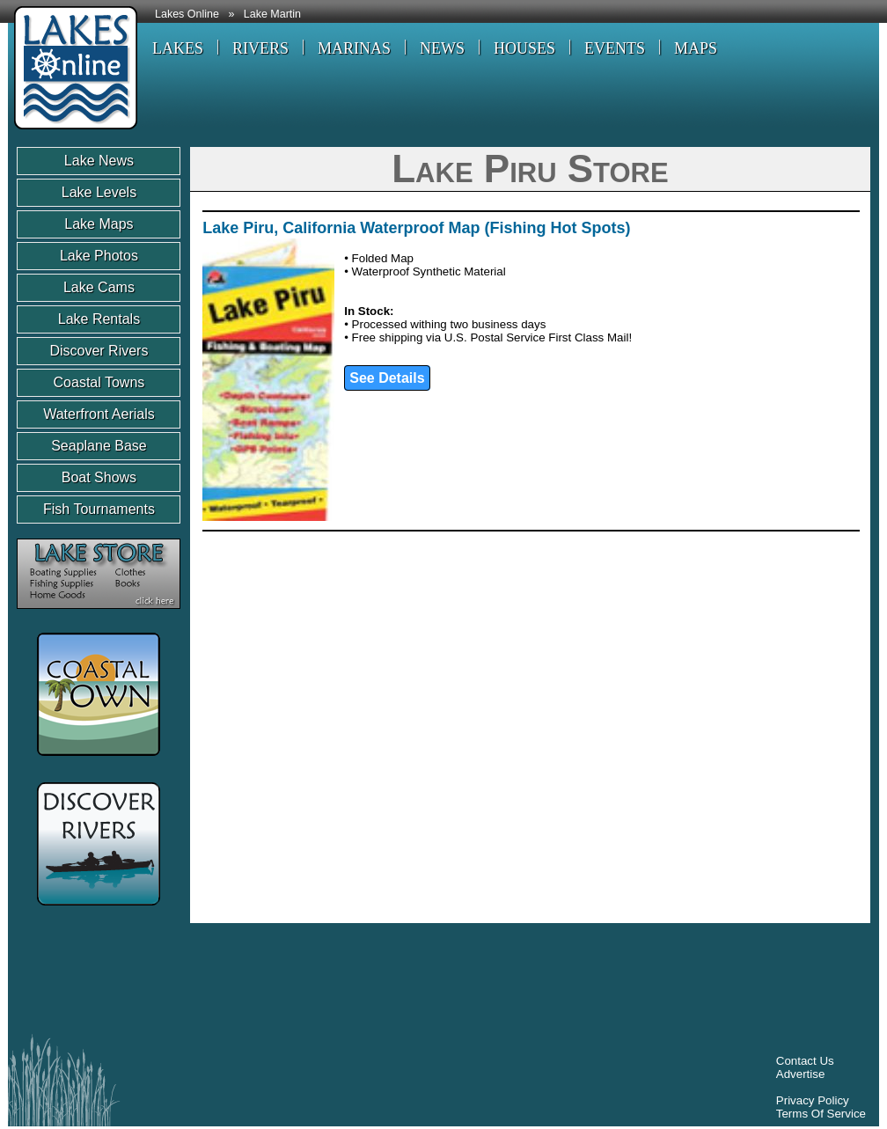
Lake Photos (99, 255)
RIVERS (260, 48)
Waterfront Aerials (99, 414)
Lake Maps (98, 223)
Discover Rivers (98, 350)
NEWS (442, 48)
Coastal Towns (99, 382)
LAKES (177, 48)
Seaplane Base (99, 445)
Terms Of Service (821, 1113)
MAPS (695, 48)
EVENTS (614, 48)
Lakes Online (187, 14)
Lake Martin (272, 14)
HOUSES (524, 48)
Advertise (800, 1074)
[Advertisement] (337, 983)
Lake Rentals (99, 319)
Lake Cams (99, 287)
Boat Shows (99, 477)
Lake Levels (99, 192)
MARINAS (354, 48)
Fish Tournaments (99, 509)
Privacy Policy (812, 1100)
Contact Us (805, 1060)
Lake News (99, 160)
